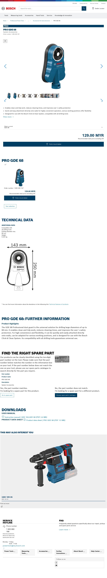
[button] (101, 66)
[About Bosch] (84, 551)
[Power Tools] (14, 551)
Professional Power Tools (17, 20)
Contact (103, 3)
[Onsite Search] (84, 8)
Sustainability (83, 3)
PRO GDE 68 (56, 20)
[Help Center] (101, 551)
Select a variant (8, 126)
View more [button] (7, 117)
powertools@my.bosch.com (14, 546)
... (28, 20)
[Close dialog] (5, 41)
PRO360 (75, 3)
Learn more (64, 530)
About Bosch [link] (78, 551)
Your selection (10, 206)
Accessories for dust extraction (41, 20)
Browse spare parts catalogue (66, 395)
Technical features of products (58, 304)
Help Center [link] (95, 551)
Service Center (94, 3)
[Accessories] (48, 551)
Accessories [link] (43, 551)
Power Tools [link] (9, 551)
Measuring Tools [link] (25, 552)
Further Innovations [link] (60, 552)
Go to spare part (7, 395)
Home (4, 20)
